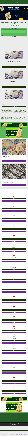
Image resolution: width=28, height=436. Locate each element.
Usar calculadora (14, 185)
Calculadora (14, 231)
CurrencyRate (14, 36)
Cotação (14, 198)
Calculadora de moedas (6, 156)
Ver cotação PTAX (14, 106)
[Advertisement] (14, 44)
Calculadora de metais (5, 180)
